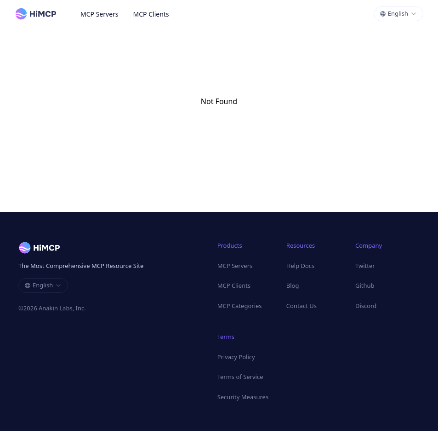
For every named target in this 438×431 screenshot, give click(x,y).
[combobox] (398, 13)
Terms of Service (240, 377)
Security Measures (243, 397)
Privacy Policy (236, 357)
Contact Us (301, 306)
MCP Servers (99, 14)
